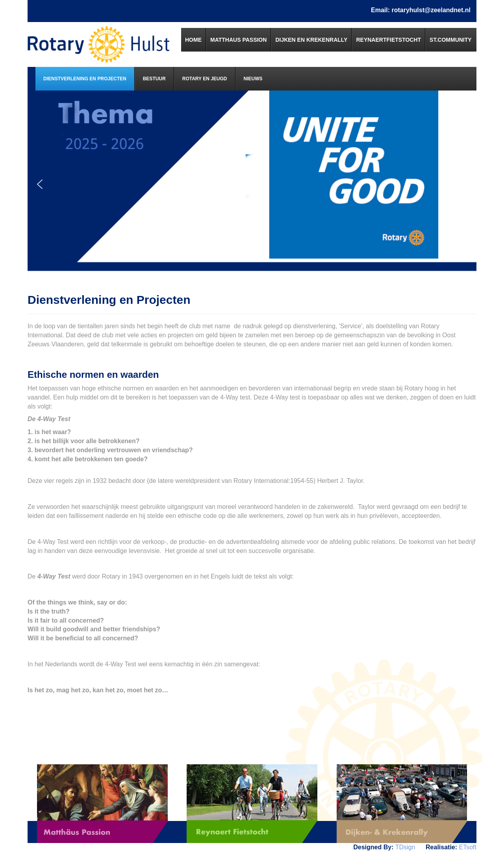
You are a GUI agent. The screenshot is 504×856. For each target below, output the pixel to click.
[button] (39, 184)
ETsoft (467, 847)
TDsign (405, 847)
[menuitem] (193, 40)
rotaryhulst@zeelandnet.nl (431, 10)
